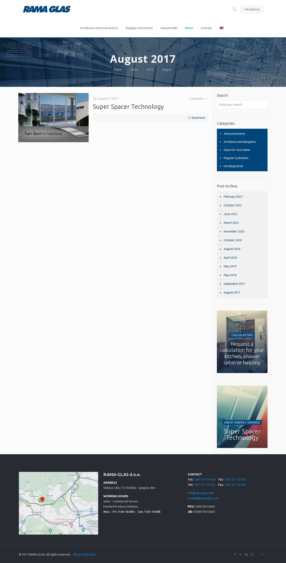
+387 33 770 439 (235, 479)
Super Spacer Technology (128, 106)
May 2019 (230, 266)
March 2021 (231, 222)
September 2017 (234, 283)
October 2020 (233, 240)
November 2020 (234, 231)
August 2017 (232, 292)
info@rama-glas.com (201, 493)
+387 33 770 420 (204, 479)
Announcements (234, 133)
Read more (198, 117)
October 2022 (233, 205)
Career (91, 554)
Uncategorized (233, 166)
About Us (79, 554)
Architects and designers (240, 141)
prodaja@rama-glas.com (203, 498)
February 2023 (233, 196)
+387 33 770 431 (204, 484)
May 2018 (230, 275)
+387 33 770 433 (235, 484)
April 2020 (230, 257)
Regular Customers (236, 158)
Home (118, 69)
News (134, 69)
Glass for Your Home (237, 150)
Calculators (252, 9)
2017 (150, 69)
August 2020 (232, 249)
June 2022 (230, 214)
